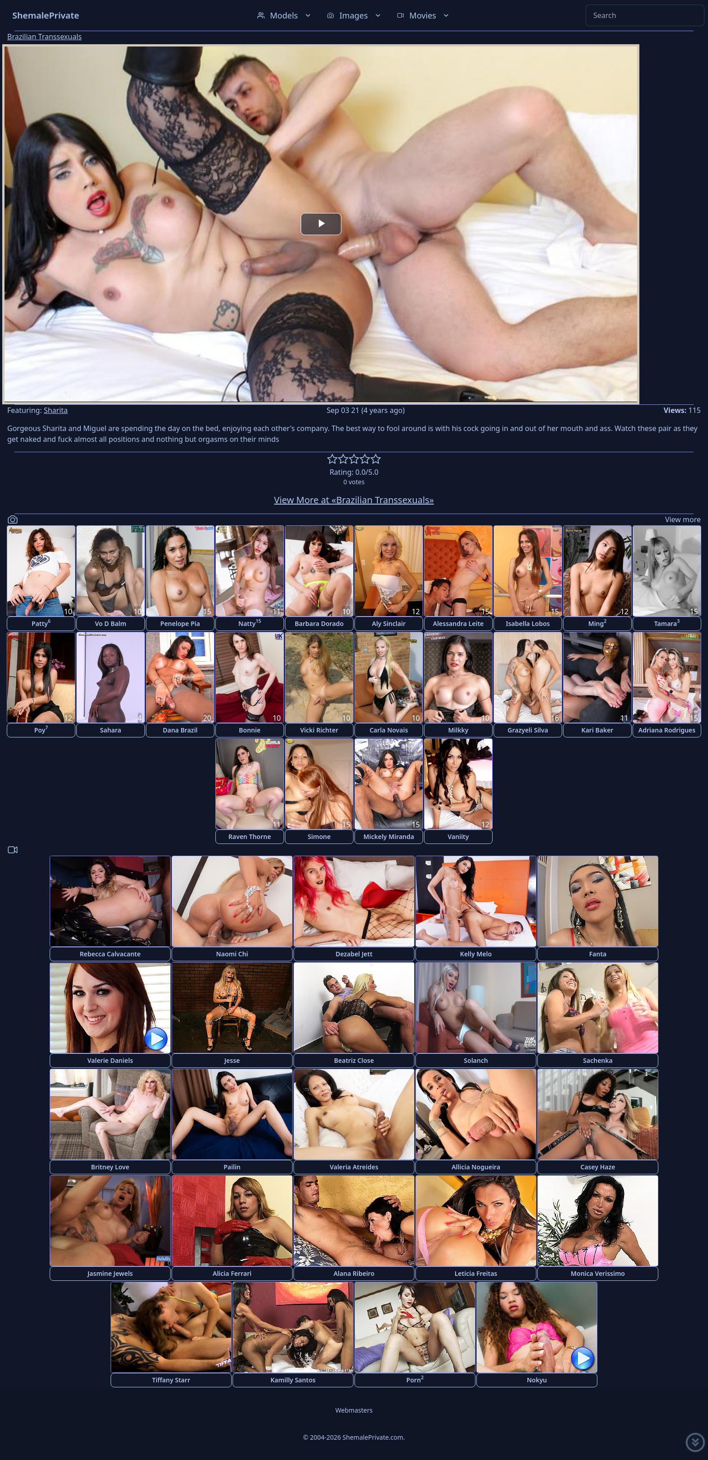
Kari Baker (598, 730)
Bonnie (250, 730)
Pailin (232, 1167)
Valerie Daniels (110, 1060)
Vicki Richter (319, 730)
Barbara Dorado (319, 623)
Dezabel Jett (354, 954)
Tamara (667, 622)
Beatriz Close (354, 1060)
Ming (597, 622)
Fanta (598, 954)
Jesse (232, 1060)
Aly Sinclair (389, 623)
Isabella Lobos (528, 623)
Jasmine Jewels (110, 1273)
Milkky (458, 730)
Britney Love (110, 1167)
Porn (415, 1379)
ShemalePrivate (45, 15)
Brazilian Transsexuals (44, 37)
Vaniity (458, 836)
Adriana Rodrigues (666, 730)
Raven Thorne (249, 836)
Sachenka (597, 1060)
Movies (424, 15)
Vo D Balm (110, 623)
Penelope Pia (180, 623)
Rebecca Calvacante (110, 954)
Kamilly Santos (293, 1380)
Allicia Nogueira (476, 1167)
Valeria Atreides (354, 1167)
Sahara (110, 730)
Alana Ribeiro (354, 1273)
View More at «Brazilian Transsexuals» (354, 500)
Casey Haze (598, 1167)
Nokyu (537, 1380)
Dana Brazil (180, 730)
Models (284, 15)
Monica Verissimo (598, 1273)
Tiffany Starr (171, 1380)
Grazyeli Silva (528, 730)
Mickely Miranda (389, 836)
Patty (41, 622)
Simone (319, 836)
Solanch (476, 1060)
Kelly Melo (476, 954)
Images (354, 15)
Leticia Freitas (476, 1273)
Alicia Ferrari (232, 1273)
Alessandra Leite (458, 623)
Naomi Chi (232, 954)
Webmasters (354, 1410)
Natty (249, 622)
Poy (41, 729)
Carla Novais (388, 730)
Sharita (56, 410)
